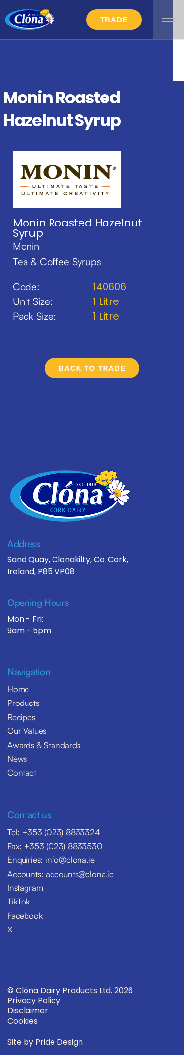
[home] (29, 19)
